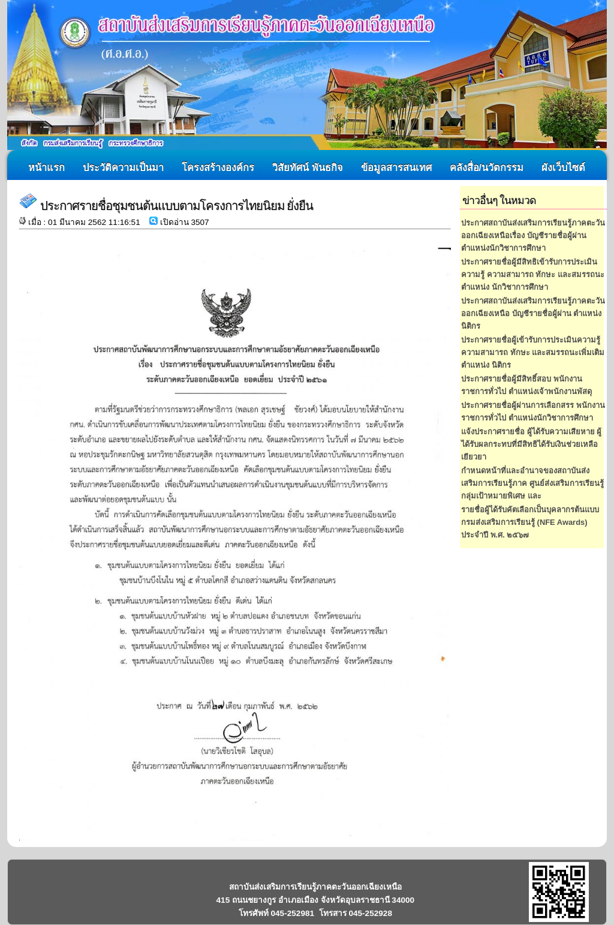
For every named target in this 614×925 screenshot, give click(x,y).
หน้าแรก (46, 167)
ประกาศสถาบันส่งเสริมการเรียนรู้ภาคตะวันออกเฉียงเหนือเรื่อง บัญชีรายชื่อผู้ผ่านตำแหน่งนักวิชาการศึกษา (533, 235)
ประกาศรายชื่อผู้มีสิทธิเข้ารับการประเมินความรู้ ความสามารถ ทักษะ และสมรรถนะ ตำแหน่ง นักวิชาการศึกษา (532, 274)
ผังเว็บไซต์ (563, 167)
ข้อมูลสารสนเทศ (396, 167)
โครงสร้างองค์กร (218, 167)
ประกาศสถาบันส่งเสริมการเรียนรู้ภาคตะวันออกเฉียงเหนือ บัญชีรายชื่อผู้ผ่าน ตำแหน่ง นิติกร (533, 313)
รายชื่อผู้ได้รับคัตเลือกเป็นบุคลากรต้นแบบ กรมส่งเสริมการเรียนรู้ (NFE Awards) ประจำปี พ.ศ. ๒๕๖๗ (530, 522)
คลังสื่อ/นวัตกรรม (487, 167)
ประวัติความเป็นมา (123, 167)
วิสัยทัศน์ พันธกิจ (307, 167)
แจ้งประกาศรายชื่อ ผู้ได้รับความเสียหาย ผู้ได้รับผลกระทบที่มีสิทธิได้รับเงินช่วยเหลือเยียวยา (531, 444)
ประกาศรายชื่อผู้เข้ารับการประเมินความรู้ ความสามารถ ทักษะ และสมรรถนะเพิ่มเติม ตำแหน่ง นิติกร (532, 352)
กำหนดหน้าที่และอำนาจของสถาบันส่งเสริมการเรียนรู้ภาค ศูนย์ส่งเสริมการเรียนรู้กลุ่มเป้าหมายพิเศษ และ (532, 483)
